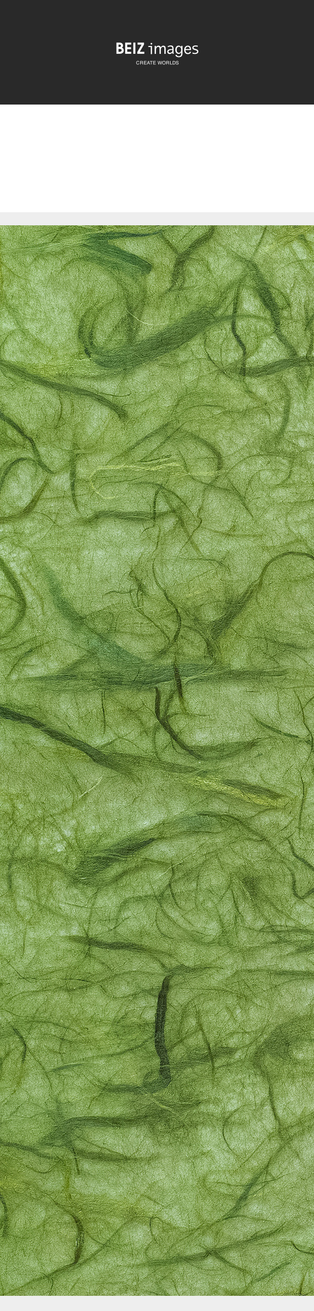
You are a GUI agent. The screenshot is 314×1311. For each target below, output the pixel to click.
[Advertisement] (157, 167)
